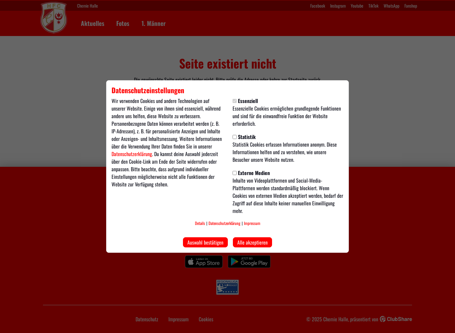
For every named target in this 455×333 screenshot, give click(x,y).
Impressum (252, 223)
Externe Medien (251, 173)
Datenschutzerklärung (132, 154)
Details (200, 223)
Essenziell (245, 101)
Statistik (244, 137)
